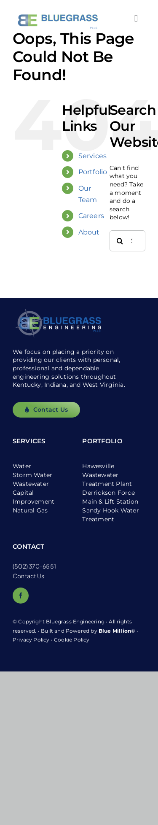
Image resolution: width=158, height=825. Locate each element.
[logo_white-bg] (57, 7)
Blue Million (115, 631)
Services (92, 156)
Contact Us (28, 576)
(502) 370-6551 (34, 566)
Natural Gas (30, 510)
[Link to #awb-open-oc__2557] (136, 18)
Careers (91, 216)
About (89, 232)
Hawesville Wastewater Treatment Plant (107, 475)
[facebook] (21, 596)
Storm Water (32, 475)
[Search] (120, 240)
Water (22, 466)
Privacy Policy (31, 639)
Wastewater (31, 484)
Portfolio (92, 172)
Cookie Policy (71, 639)
